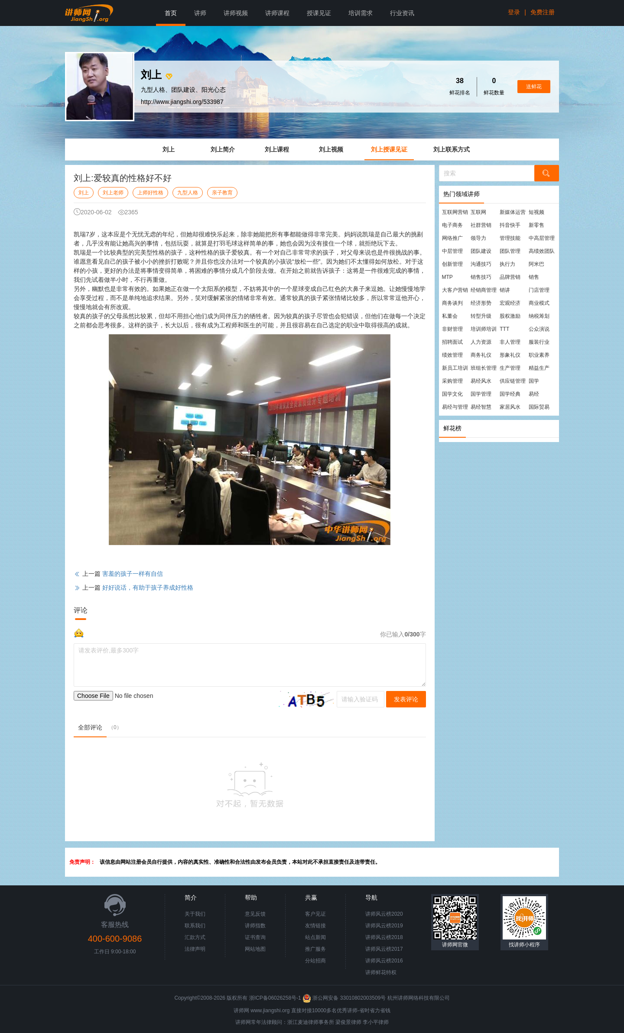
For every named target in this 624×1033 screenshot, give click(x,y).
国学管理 (481, 394)
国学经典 (510, 394)
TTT (504, 329)
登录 (514, 12)
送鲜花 (534, 87)
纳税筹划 (539, 316)
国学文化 (452, 394)
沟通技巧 (481, 264)
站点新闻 (315, 937)
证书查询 (255, 937)
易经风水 (481, 381)
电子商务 (452, 225)
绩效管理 (452, 355)
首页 (171, 13)
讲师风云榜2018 (384, 937)
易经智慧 (481, 407)
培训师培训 (484, 329)
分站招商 (315, 961)
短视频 (536, 212)
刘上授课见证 (389, 149)
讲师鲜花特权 (380, 972)
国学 (534, 381)
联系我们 (195, 926)
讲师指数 (255, 926)
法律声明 (195, 949)
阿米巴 (536, 264)
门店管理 (539, 290)
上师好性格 (150, 193)
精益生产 (539, 368)
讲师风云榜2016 (384, 961)
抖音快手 (510, 225)
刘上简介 (223, 149)
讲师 (200, 13)
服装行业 (539, 342)
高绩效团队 (542, 251)
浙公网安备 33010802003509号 (344, 998)
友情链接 (315, 926)
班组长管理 (484, 368)
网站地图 (255, 949)
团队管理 (510, 251)
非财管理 (452, 329)
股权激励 (510, 316)
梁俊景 (343, 1022)
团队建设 (481, 251)
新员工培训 (455, 368)
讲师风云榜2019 (384, 926)
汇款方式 (195, 937)
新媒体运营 (513, 212)
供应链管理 (513, 381)
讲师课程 (277, 13)
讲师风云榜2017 (384, 949)
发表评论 (406, 699)
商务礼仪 (481, 355)
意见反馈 (255, 914)
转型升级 (481, 316)
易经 (534, 394)
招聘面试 (452, 342)
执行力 (507, 264)
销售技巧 (481, 277)
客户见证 (315, 914)
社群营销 (481, 225)
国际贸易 (539, 407)
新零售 (536, 225)
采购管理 (452, 381)
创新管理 (452, 264)
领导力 (478, 238)
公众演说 (539, 329)
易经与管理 (455, 407)
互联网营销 (455, 212)
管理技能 (510, 238)
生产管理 (510, 368)
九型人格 (187, 193)
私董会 (450, 316)
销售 (534, 277)
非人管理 (510, 342)
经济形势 (481, 303)
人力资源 (481, 342)
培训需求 (360, 13)
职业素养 (539, 355)
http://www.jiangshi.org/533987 (182, 101)
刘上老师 (113, 193)
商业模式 (539, 303)
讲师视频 (236, 13)
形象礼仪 (510, 355)
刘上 (168, 149)
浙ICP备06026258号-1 (275, 998)
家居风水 (510, 407)
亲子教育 (222, 193)
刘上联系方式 (451, 149)
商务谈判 (452, 303)
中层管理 (452, 251)
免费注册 (542, 12)
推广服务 (315, 949)
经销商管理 (484, 290)
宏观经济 (510, 303)
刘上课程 (277, 149)
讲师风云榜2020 (384, 914)
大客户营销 (455, 290)
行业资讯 (402, 13)
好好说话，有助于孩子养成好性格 (147, 587)
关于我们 (195, 914)
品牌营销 (510, 277)
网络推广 (452, 238)
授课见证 (319, 13)
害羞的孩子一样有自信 (132, 573)
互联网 (478, 212)
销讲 (505, 290)
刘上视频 (331, 149)
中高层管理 (542, 238)
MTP (447, 277)
